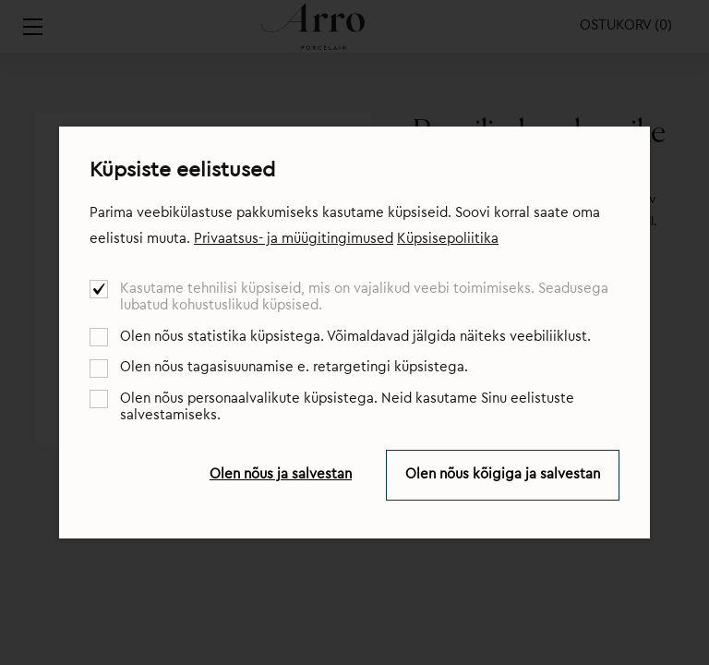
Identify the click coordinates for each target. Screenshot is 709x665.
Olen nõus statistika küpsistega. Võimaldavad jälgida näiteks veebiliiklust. (355, 337)
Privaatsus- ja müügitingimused (293, 239)
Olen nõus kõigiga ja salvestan (502, 474)
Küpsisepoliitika (448, 239)
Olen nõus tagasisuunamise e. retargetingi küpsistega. (294, 367)
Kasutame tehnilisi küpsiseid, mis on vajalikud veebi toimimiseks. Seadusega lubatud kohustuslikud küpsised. (364, 297)
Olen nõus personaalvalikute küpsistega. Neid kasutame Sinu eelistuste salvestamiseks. (347, 407)
